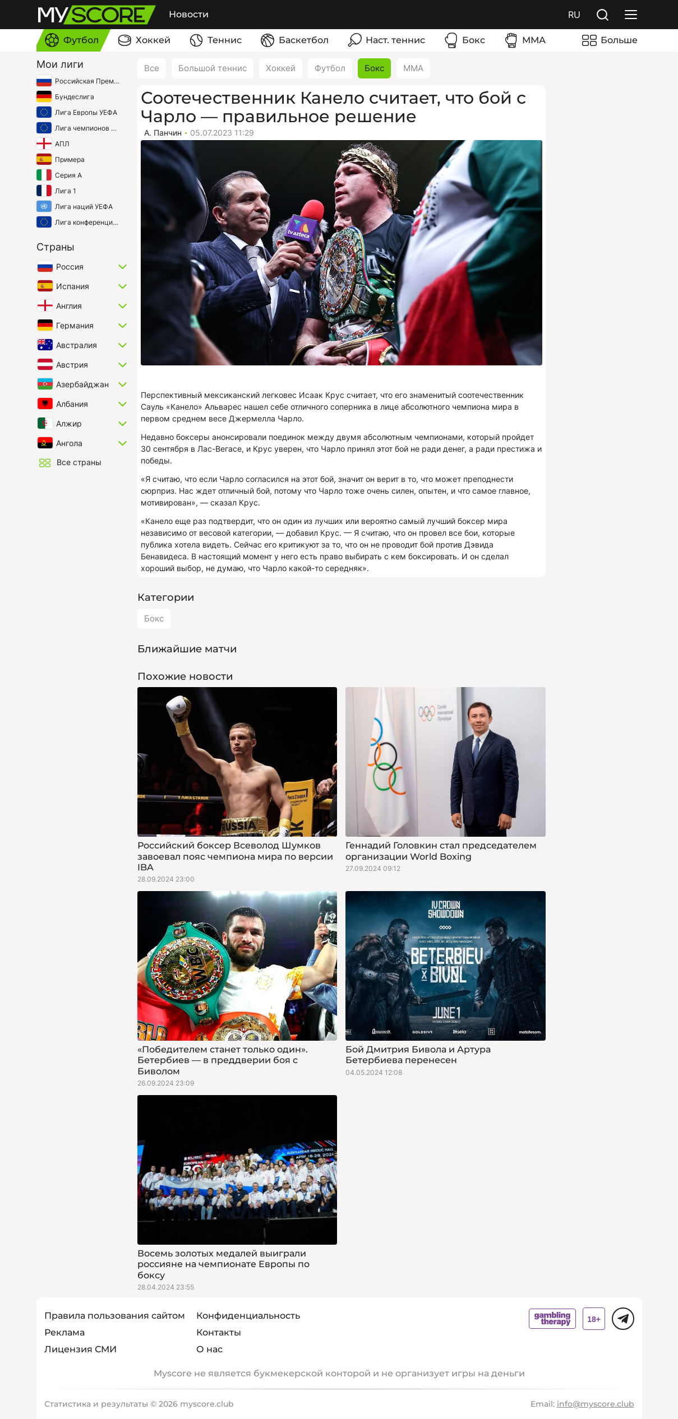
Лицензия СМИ (80, 1349)
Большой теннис (212, 68)
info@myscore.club (595, 1404)
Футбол (330, 68)
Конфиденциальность (248, 1315)
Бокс (374, 68)
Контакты (218, 1332)
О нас (209, 1349)
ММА (413, 68)
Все (151, 68)
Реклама (64, 1332)
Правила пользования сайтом (114, 1315)
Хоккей (281, 68)
